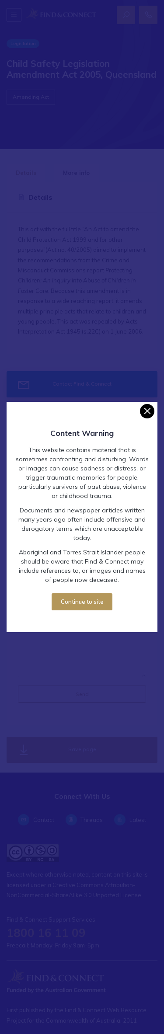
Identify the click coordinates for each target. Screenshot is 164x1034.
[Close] (147, 411)
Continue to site (82, 601)
